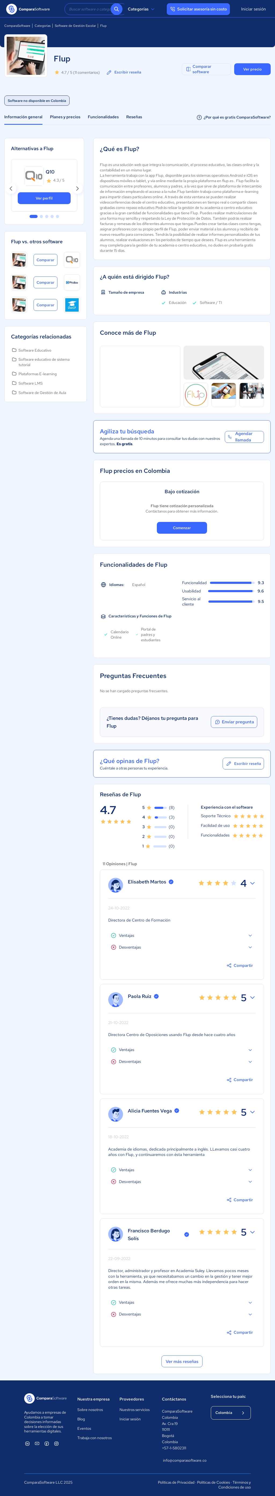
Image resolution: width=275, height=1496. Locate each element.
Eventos (84, 1428)
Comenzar (182, 527)
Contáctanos (174, 1399)
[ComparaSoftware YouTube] (37, 1443)
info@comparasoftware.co (181, 1460)
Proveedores (132, 1399)
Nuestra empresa (93, 1399)
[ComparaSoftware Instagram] (56, 1443)
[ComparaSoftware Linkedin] (27, 1443)
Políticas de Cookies (213, 1482)
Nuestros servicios (135, 1409)
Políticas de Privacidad (176, 1482)
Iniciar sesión (253, 9)
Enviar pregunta (234, 722)
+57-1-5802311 (174, 1448)
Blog (81, 1419)
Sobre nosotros (90, 1409)
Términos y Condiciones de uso (234, 1485)
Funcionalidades (103, 117)
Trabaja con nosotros (94, 1437)
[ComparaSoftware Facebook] (47, 1443)
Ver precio (252, 69)
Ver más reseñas (182, 1361)
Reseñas (134, 117)
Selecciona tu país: (228, 1396)
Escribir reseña (123, 72)
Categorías (142, 9)
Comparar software (198, 69)
